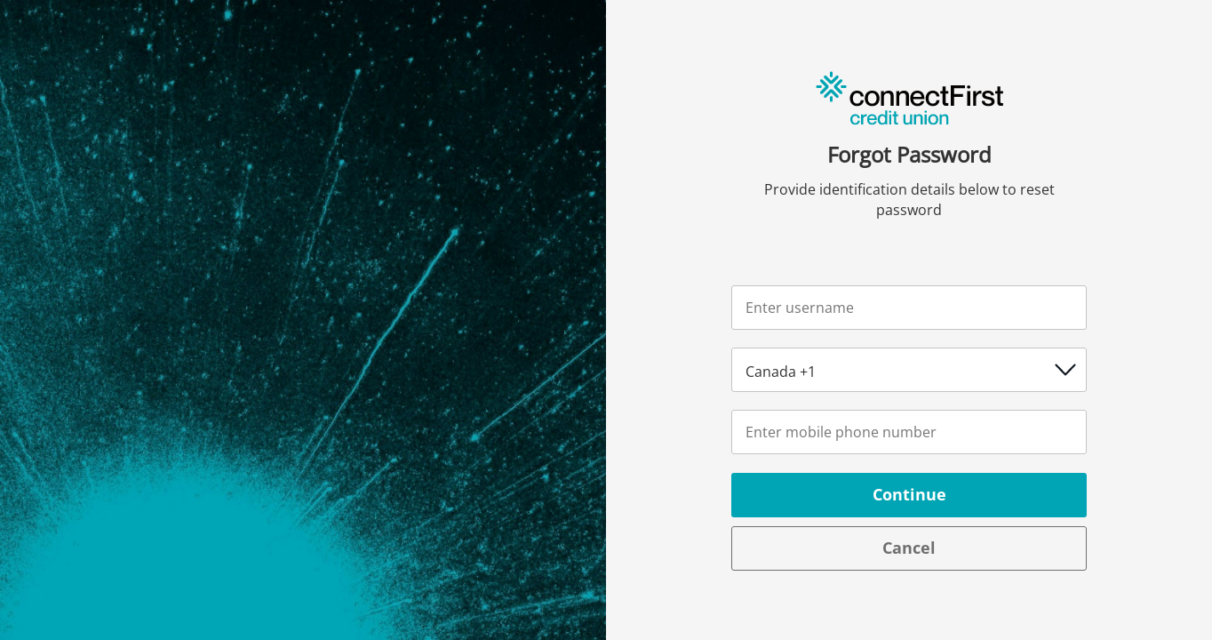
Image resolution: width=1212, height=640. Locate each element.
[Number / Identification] (909, 432)
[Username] (909, 307)
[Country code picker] (909, 370)
